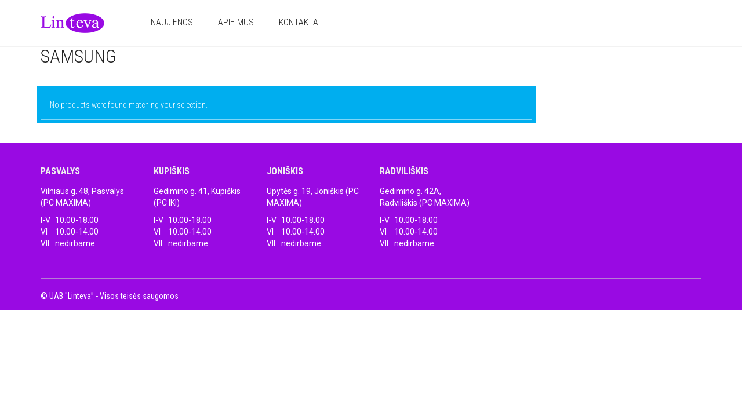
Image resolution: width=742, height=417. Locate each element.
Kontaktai (299, 22)
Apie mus (236, 22)
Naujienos (172, 22)
